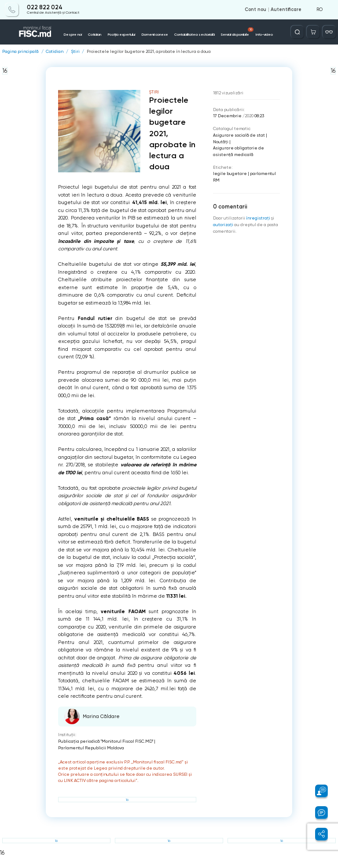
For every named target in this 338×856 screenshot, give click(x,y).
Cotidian (94, 34)
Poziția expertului (121, 34)
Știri (75, 51)
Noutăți (220, 141)
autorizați (223, 224)
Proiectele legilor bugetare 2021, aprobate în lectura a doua (149, 51)
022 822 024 (44, 7)
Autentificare (286, 9)
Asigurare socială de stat (239, 135)
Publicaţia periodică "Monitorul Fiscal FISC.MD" (105, 741)
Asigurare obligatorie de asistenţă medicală (238, 151)
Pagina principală (20, 51)
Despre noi (72, 34)
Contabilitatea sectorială (194, 34)
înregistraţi (258, 218)
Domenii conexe (154, 34)
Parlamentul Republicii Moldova (91, 747)
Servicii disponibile (237, 32)
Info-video (264, 34)
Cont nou (255, 9)
